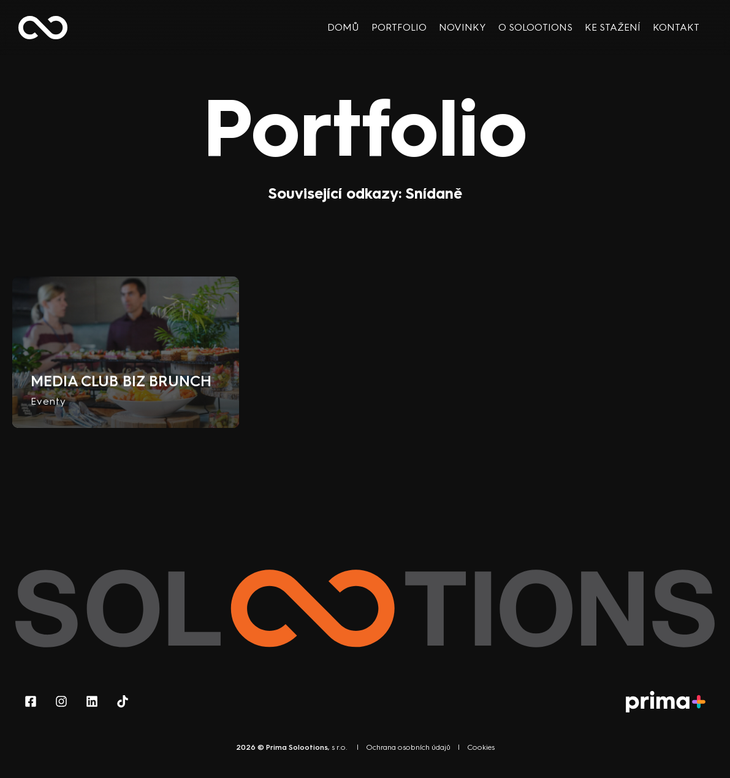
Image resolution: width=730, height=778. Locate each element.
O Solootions (535, 27)
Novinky (462, 27)
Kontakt (676, 27)
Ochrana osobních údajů (408, 747)
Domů (343, 27)
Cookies (481, 747)
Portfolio (399, 27)
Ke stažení (613, 27)
